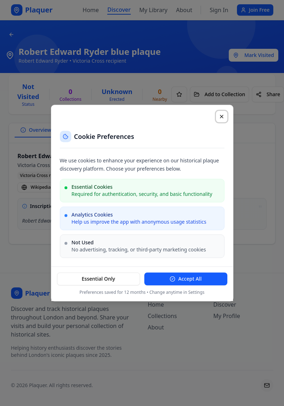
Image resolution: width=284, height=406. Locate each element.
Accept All (185, 278)
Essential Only (98, 278)
